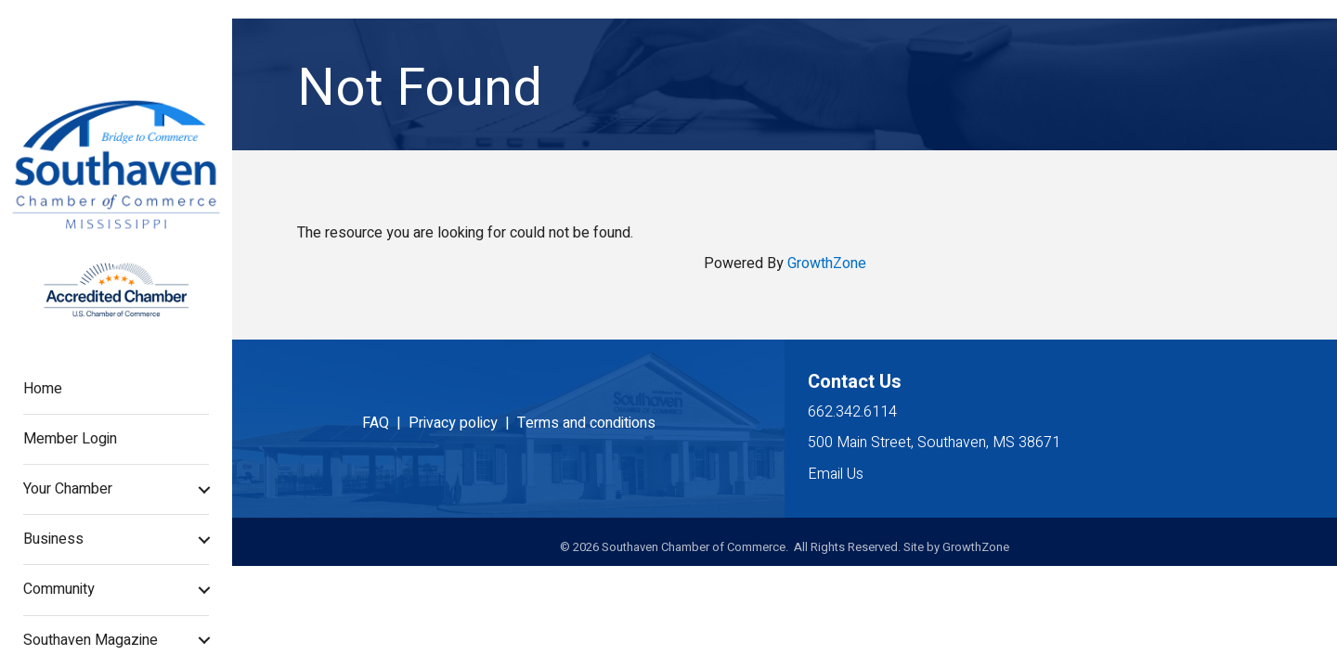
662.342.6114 (852, 412)
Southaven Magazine (90, 640)
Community (59, 589)
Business (53, 539)
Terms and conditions (586, 423)
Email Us (835, 474)
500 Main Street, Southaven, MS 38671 (934, 442)
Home (42, 389)
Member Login (70, 439)
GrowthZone (826, 263)
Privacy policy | (463, 423)
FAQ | (385, 423)
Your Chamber (67, 489)
